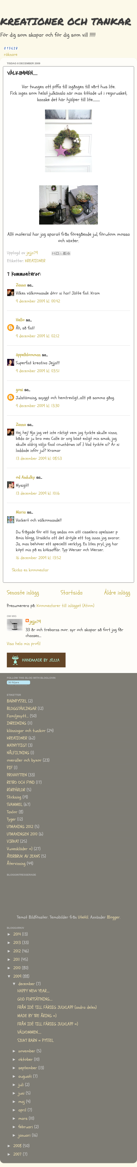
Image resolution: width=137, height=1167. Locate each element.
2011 (17, 959)
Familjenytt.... (18, 716)
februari (26, 1127)
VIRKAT (13, 841)
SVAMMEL (14, 804)
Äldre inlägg (117, 593)
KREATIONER (35, 261)
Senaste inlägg (23, 593)
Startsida (72, 593)
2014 (17, 934)
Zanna (21, 285)
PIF (10, 768)
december (27, 984)
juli (21, 1085)
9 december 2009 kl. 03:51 (37, 371)
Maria (21, 512)
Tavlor (12, 812)
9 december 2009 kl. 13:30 (37, 406)
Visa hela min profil (24, 644)
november (27, 1051)
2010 (17, 968)
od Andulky (25, 477)
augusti (25, 1076)
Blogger (113, 917)
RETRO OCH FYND (21, 782)
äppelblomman (28, 355)
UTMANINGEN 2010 (22, 834)
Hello (20, 320)
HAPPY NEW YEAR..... (33, 991)
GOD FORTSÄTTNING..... (34, 999)
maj (22, 1101)
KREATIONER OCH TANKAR (65, 21)
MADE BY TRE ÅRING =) (37, 1016)
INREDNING (16, 723)
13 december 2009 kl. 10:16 (38, 493)
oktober (26, 1059)
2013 (17, 943)
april (23, 1110)
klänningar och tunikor (26, 731)
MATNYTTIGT (17, 745)
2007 (18, 1154)
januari (25, 1135)
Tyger (11, 819)
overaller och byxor (24, 760)
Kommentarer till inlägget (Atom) (65, 606)
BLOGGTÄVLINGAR (21, 708)
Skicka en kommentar (30, 570)
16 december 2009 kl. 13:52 (38, 558)
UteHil (83, 917)
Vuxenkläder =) (19, 849)
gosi (19, 390)
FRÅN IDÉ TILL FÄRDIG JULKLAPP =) (47, 1024)
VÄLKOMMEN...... (29, 1032)
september (28, 1068)
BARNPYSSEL (17, 701)
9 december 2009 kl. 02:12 (37, 336)
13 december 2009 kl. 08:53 (39, 458)
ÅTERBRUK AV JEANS (23, 856)
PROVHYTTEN (17, 775)
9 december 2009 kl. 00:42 (38, 301)
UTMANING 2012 (20, 827)
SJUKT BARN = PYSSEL (35, 1040)
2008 (18, 1146)
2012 (17, 951)
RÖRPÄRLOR (16, 790)
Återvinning (16, 863)
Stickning (14, 797)
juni (22, 1093)
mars (23, 1118)
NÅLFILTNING (18, 753)
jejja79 (35, 622)
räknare (10, 54)
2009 (18, 976)
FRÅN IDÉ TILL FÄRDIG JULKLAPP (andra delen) (57, 1007)
